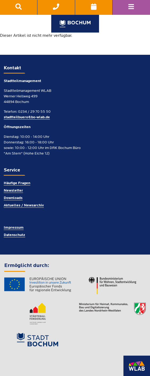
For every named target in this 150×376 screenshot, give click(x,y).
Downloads (13, 198)
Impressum (14, 228)
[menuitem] (18, 7)
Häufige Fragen (17, 183)
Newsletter (13, 191)
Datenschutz (14, 235)
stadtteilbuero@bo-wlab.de (27, 117)
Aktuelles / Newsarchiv (24, 205)
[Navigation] (131, 7)
